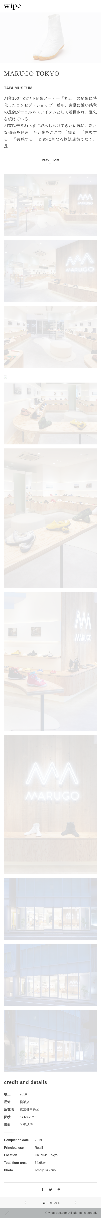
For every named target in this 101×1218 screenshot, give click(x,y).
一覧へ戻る (53, 1202)
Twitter (51, 1190)
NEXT (32, 1202)
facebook (43, 1190)
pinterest (59, 1190)
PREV (69, 1202)
